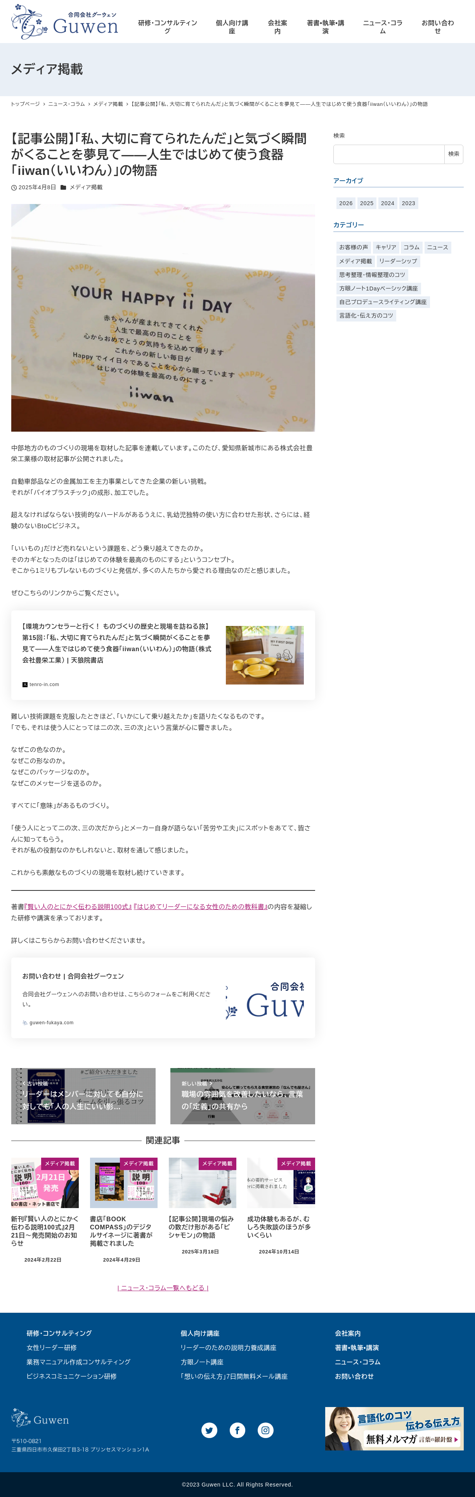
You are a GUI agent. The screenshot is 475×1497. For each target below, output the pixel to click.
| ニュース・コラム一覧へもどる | (162, 1288)
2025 (367, 203)
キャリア (386, 247)
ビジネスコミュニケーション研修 (72, 1376)
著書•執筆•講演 (357, 1348)
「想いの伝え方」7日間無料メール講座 (234, 1376)
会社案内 (348, 1333)
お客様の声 (353, 247)
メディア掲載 (86, 187)
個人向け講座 (200, 1333)
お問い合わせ (354, 1376)
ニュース (438, 247)
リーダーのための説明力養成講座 (229, 1348)
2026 (346, 203)
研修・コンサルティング (59, 1333)
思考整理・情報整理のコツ (372, 275)
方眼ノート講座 (202, 1362)
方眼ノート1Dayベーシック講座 (378, 288)
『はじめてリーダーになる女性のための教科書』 (201, 907)
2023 (409, 203)
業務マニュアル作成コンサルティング (79, 1362)
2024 (388, 203)
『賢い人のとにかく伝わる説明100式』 (78, 907)
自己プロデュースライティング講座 (383, 302)
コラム (412, 247)
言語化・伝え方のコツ (366, 316)
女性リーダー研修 (52, 1348)
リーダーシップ (398, 261)
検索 (339, 136)
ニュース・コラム (358, 1362)
